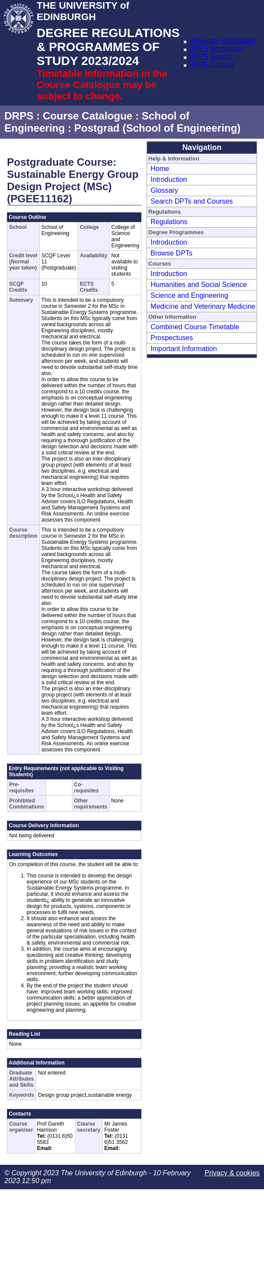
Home (160, 168)
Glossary (164, 190)
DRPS (19, 116)
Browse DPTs (171, 253)
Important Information (184, 348)
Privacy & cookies (232, 1173)
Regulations (169, 221)
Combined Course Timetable (195, 327)
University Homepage (222, 40)
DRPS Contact (211, 64)
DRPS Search (210, 56)
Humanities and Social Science (199, 284)
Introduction (169, 179)
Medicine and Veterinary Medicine (203, 306)
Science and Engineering (189, 295)
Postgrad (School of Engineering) (157, 128)
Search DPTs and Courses (192, 201)
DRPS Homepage (216, 48)
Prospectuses (172, 337)
